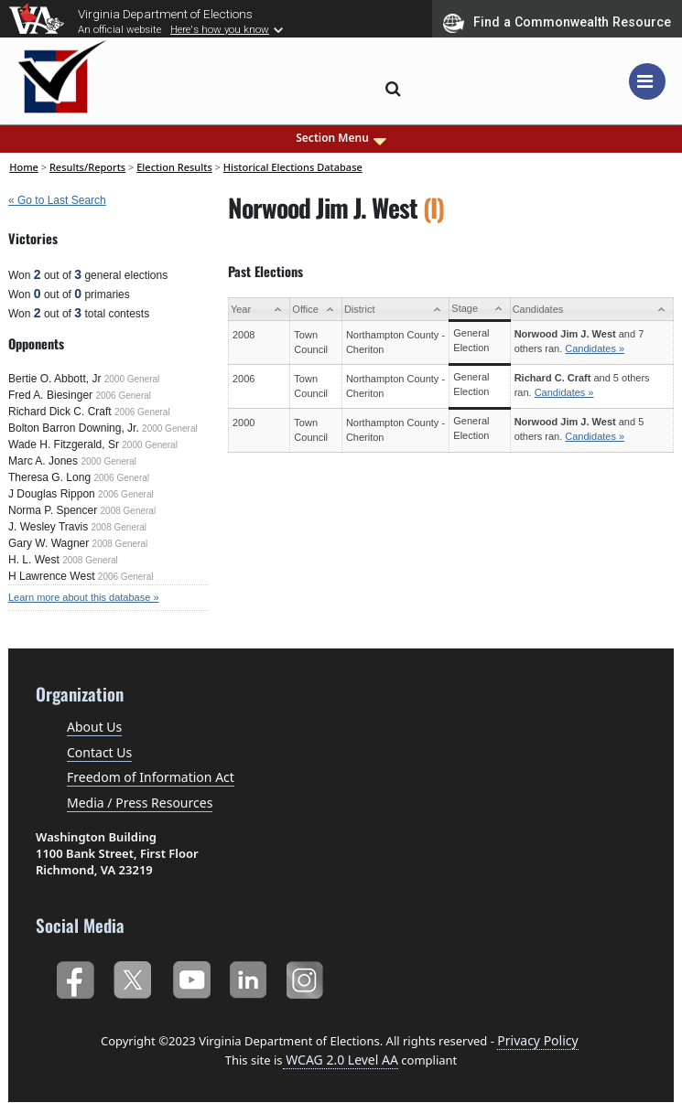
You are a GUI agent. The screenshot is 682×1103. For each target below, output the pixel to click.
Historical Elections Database (293, 167)
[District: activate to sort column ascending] (395, 309)
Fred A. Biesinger (50, 395)
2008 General (129, 511)
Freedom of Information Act (150, 777)
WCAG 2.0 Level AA (340, 1059)
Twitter (132, 976)
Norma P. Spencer (52, 510)
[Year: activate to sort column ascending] (258, 309)
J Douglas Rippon (51, 493)
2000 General (132, 379)
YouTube (190, 976)
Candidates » (594, 348)
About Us (94, 726)
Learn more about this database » (83, 597)
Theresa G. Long (49, 477)
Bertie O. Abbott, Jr (54, 378)
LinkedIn (248, 976)
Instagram (307, 976)
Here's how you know (219, 29)
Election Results (174, 167)
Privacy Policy (537, 1040)
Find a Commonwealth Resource (557, 23)
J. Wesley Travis (48, 526)
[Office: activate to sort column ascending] (316, 309)
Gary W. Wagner (48, 543)
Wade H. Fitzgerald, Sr (63, 444)
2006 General (123, 396)
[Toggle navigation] (647, 81)
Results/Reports (87, 167)
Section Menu (341, 138)
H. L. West (34, 559)
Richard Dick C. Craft (60, 411)
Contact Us (99, 752)
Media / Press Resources (139, 802)
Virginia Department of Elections (165, 13)
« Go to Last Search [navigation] (57, 200)
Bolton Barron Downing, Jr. (73, 428)
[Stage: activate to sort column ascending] (479, 309)
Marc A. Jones (43, 461)
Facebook (74, 976)
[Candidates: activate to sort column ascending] (591, 309)
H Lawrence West (51, 576)
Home (23, 167)
